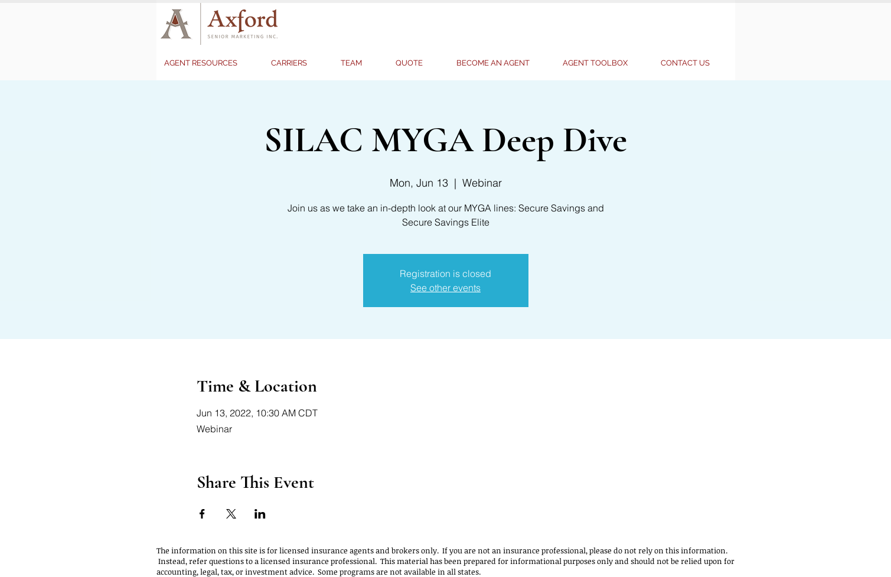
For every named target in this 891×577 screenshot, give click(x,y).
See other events (445, 288)
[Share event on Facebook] (202, 514)
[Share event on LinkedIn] (260, 514)
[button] (417, 63)
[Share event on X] (231, 514)
